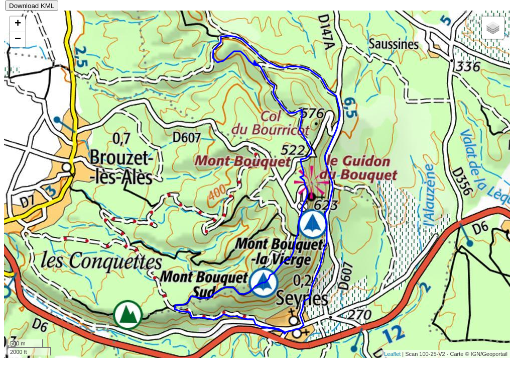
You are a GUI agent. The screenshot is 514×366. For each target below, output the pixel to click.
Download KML (31, 6)
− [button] (18, 39)
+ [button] (18, 24)
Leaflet (392, 354)
